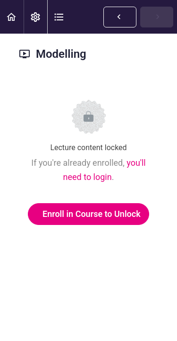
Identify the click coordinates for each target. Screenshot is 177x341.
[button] (12, 17)
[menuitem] (35, 17)
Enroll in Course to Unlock (91, 214)
